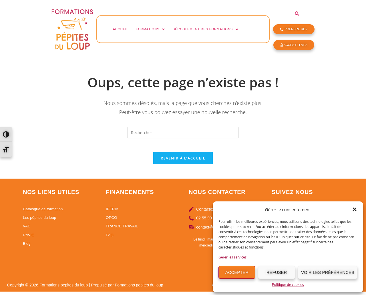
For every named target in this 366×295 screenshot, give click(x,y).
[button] (354, 209)
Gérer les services (232, 257)
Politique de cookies (288, 284)
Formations (154, 29)
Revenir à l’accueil (183, 161)
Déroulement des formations (215, 29)
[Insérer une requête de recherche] (183, 132)
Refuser (276, 272)
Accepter (237, 272)
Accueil (122, 29)
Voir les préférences (327, 272)
